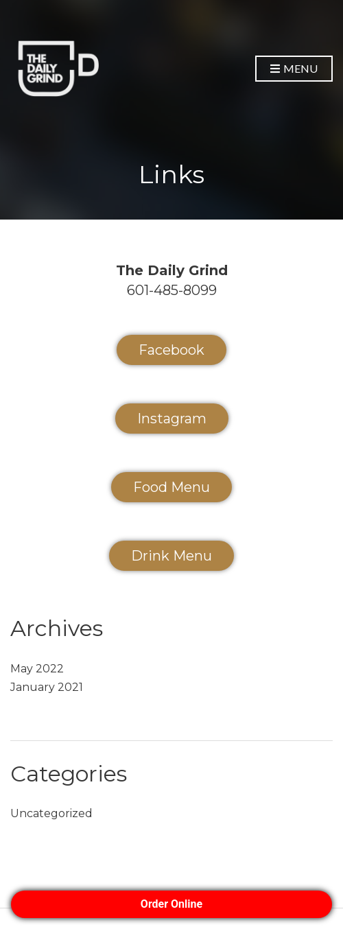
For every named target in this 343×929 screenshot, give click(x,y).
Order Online (171, 903)
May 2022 (37, 668)
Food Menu (171, 487)
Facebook (171, 350)
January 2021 (46, 687)
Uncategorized (51, 813)
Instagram (171, 418)
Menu (294, 69)
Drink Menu (171, 556)
